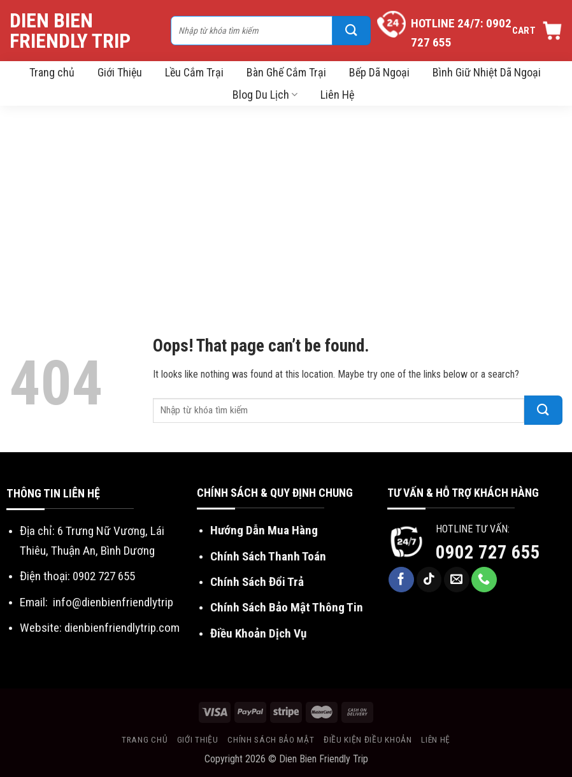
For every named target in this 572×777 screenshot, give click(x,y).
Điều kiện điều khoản (368, 739)
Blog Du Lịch (264, 94)
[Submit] (351, 30)
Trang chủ (52, 72)
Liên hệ (435, 739)
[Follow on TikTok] (429, 579)
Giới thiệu (197, 739)
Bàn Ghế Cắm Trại (286, 72)
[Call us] (484, 579)
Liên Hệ (337, 94)
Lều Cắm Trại (194, 72)
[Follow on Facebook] (401, 579)
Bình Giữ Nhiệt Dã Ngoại (487, 72)
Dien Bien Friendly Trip (70, 30)
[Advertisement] (286, 201)
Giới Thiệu (119, 72)
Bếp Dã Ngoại (379, 72)
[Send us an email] (456, 579)
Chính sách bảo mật (270, 739)
